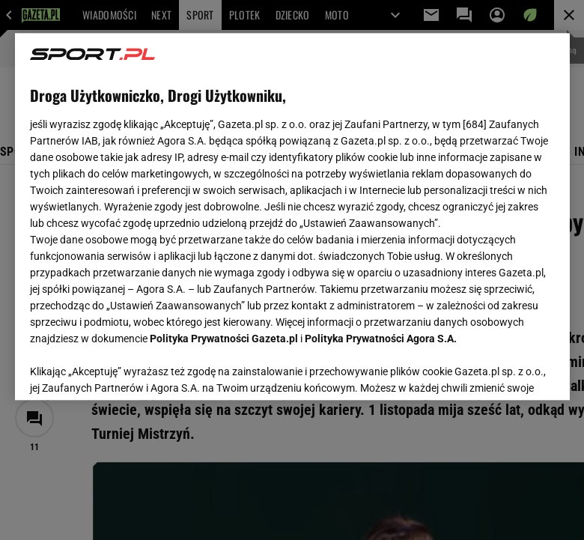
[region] (292, 216)
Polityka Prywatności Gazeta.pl (224, 339)
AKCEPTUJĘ (503, 371)
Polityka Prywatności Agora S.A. (381, 339)
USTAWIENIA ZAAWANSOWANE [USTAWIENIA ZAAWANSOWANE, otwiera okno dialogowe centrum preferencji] (128, 370)
